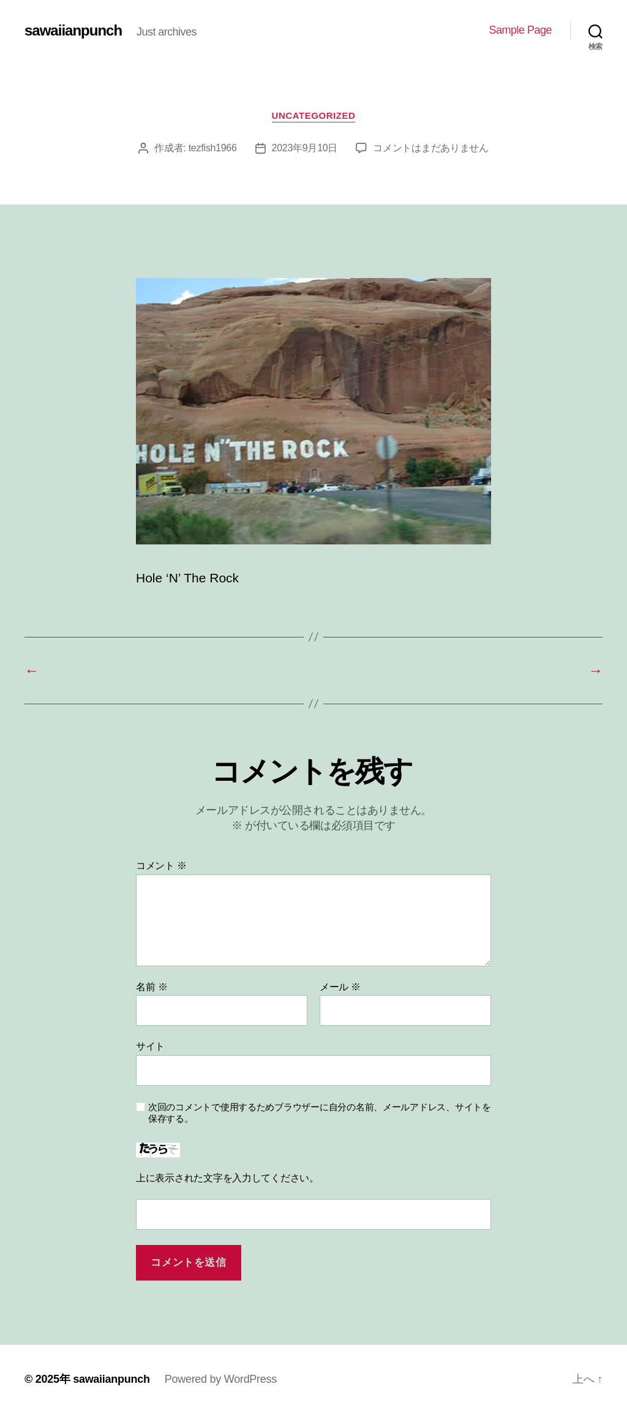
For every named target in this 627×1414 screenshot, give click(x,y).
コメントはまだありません (431, 148)
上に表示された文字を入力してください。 (227, 1178)
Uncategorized (314, 115)
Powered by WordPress (221, 1379)
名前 (151, 987)
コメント (161, 865)
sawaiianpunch (73, 30)
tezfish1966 (213, 148)
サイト (150, 1046)
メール (340, 987)
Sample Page (520, 30)
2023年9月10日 (305, 148)
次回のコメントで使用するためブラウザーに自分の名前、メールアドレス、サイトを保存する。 (319, 1113)
